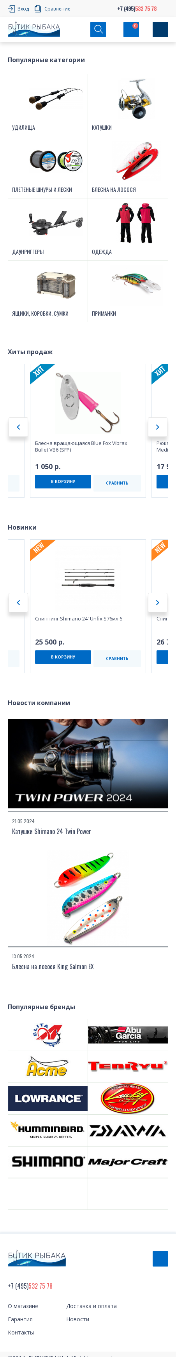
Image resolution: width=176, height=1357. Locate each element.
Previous (18, 427)
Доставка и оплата (91, 1306)
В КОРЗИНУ (63, 481)
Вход (23, 8)
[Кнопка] (160, 29)
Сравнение (57, 8)
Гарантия (20, 1319)
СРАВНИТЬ (117, 483)
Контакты (21, 1332)
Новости (77, 1319)
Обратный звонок (160, 1259)
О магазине (23, 1306)
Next (157, 427)
